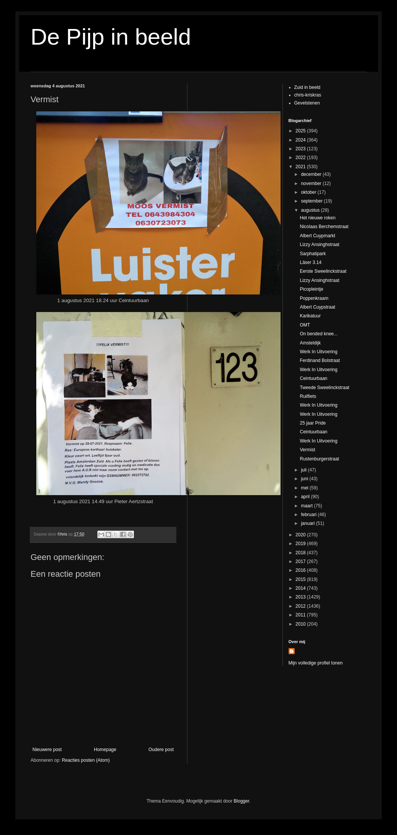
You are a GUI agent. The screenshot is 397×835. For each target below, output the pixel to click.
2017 (301, 561)
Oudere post (161, 749)
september (312, 201)
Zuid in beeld (307, 87)
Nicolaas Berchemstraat (324, 226)
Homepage (105, 749)
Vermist (307, 449)
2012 (301, 606)
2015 (301, 579)
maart (307, 505)
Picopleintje (311, 289)
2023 (301, 148)
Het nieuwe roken (317, 217)
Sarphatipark (313, 253)
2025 (301, 131)
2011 (301, 615)
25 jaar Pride (313, 423)
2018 (301, 552)
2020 (301, 534)
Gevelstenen (307, 103)
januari (308, 523)
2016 (301, 570)
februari (309, 514)
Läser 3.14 (310, 262)
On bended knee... (318, 333)
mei (305, 488)
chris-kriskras (307, 95)
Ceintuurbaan (313, 378)
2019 (301, 543)
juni (305, 478)
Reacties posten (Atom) (86, 760)
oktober (309, 192)
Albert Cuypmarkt (317, 235)
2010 (301, 624)
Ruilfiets (308, 396)
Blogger (241, 801)
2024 (301, 140)
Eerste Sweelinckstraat (323, 271)
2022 (301, 157)
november (312, 183)
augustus (311, 210)
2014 (301, 588)
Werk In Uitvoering (318, 351)
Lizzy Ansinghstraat (319, 244)
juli (304, 470)
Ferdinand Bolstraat (320, 360)
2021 (301, 166)
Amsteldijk (310, 343)
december (312, 174)
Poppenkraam (314, 298)
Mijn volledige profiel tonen (316, 663)
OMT (305, 325)
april (306, 496)
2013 (301, 597)
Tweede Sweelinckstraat (324, 387)
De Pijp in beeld (111, 37)
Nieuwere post (47, 749)
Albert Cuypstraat (317, 307)
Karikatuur (310, 316)
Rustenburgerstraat (319, 459)
